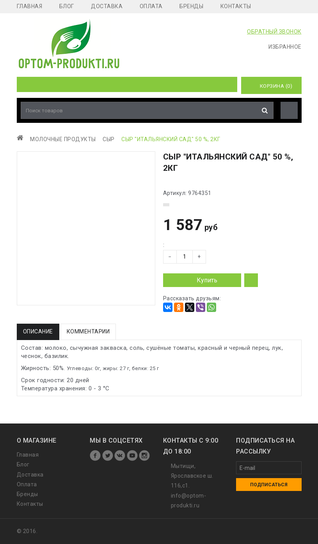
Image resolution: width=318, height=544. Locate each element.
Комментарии (88, 331)
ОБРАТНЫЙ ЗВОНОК (274, 31)
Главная (30, 6)
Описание (38, 331)
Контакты (235, 6)
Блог (66, 6)
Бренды (191, 6)
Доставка (107, 6)
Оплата (151, 6)
